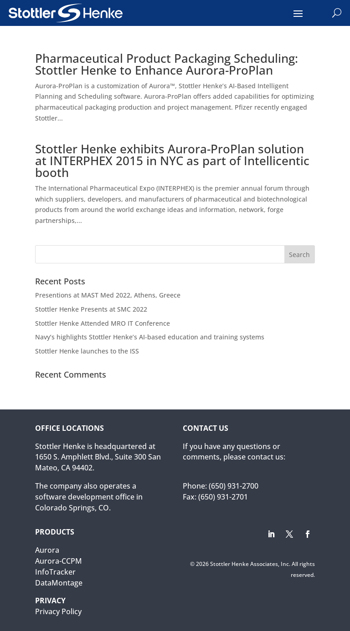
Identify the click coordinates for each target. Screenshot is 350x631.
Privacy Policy (58, 611)
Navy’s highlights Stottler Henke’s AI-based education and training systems (149, 337)
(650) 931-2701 (223, 497)
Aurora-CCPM (58, 561)
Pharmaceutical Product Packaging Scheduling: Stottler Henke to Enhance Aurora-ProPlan (166, 64)
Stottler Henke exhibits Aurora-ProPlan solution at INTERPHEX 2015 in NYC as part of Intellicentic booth (172, 161)
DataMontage (58, 583)
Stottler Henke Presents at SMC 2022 (91, 309)
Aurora (47, 550)
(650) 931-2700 (233, 486)
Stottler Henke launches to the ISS (87, 351)
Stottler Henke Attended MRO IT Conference (102, 323)
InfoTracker (55, 572)
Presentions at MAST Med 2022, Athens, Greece (107, 295)
